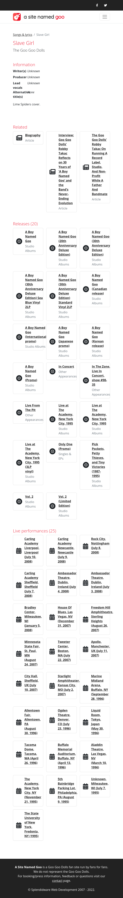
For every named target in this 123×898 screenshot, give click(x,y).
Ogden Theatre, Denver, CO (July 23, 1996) (64, 719)
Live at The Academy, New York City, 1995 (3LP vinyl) (32, 457)
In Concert (66, 366)
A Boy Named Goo (30, 236)
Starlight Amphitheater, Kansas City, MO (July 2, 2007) (69, 685)
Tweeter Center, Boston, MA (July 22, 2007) (64, 651)
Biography (32, 135)
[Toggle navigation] (104, 17)
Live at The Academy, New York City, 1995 (65, 414)
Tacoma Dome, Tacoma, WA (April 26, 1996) (31, 754)
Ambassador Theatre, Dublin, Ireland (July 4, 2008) (67, 582)
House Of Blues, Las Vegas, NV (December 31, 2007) (66, 616)
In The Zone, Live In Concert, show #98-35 (101, 375)
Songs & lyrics (22, 35)
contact (57, 881)
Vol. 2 (29, 497)
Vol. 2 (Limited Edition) (64, 501)
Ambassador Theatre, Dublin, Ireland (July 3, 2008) (100, 582)
